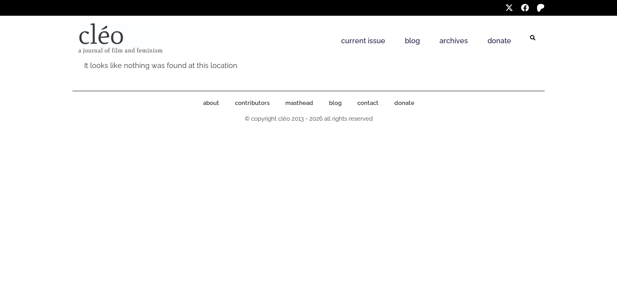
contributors (252, 103)
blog (412, 41)
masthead (299, 103)
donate (499, 41)
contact (368, 103)
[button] (533, 38)
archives (454, 41)
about (211, 103)
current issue (363, 41)
